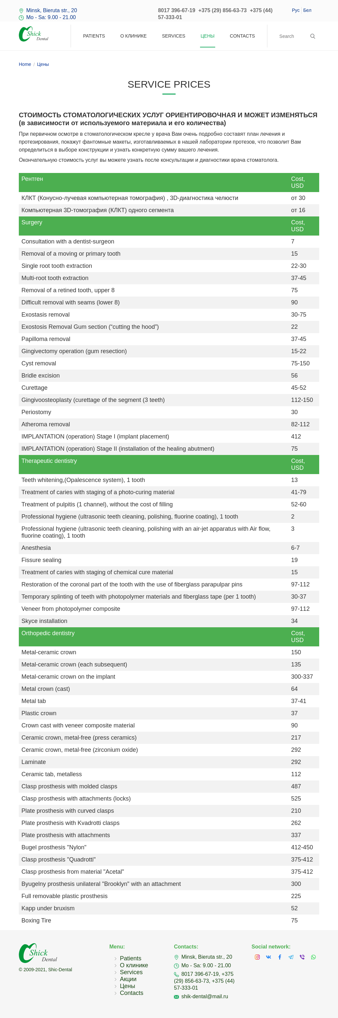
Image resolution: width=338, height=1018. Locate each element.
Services (174, 36)
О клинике (133, 36)
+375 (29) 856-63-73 (222, 10)
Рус (295, 10)
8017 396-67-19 (176, 10)
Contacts (242, 36)
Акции (128, 979)
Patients (94, 36)
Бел (307, 10)
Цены (208, 36)
